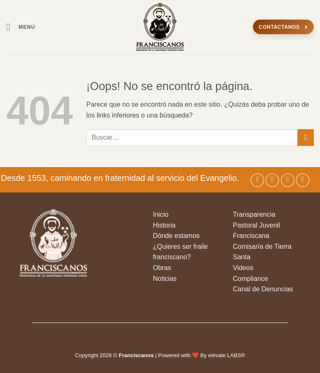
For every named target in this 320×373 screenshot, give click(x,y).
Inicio (160, 214)
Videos (243, 267)
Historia (164, 225)
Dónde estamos (176, 235)
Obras (162, 267)
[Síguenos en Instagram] (272, 180)
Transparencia (254, 214)
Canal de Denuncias (263, 289)
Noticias (165, 278)
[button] (20, 27)
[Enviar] (306, 137)
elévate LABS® (226, 355)
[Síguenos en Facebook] (257, 180)
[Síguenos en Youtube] (303, 180)
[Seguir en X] (288, 180)
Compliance (250, 278)
